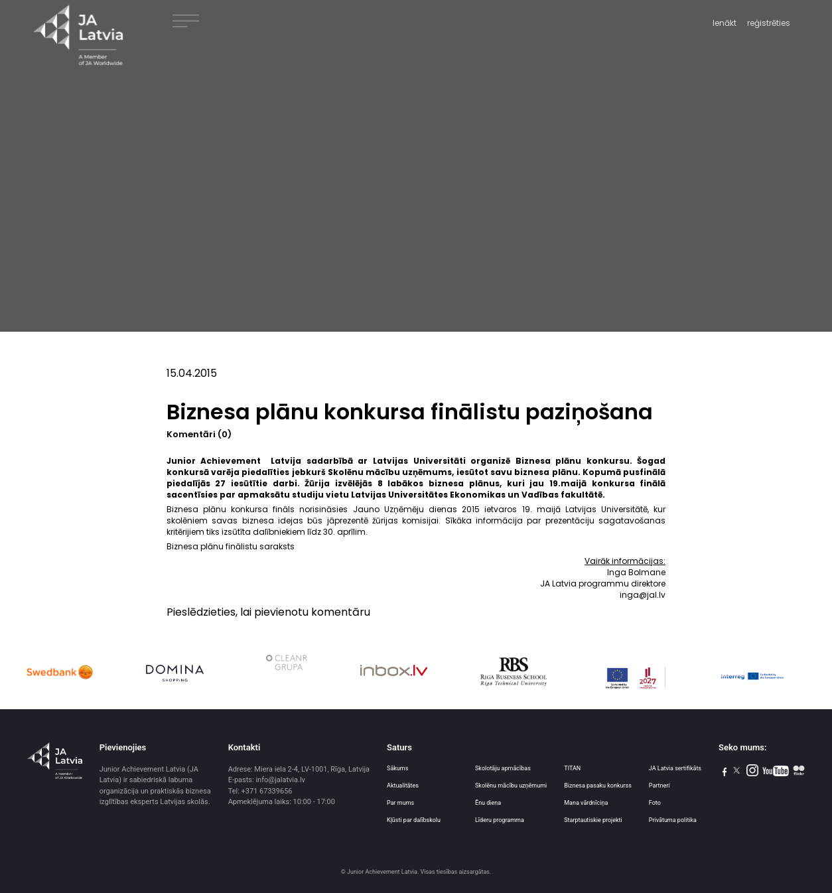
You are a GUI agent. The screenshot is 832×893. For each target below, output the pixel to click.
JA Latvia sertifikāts (675, 768)
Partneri (659, 785)
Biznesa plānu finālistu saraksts (231, 546)
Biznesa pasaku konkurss (598, 785)
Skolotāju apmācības (503, 768)
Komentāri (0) (199, 434)
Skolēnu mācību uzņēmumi (511, 785)
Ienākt (724, 23)
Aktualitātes (403, 785)
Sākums (397, 768)
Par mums (400, 802)
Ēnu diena (488, 802)
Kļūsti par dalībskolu (414, 820)
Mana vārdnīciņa (586, 802)
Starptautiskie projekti (593, 820)
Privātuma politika (673, 820)
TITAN (572, 768)
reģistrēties (768, 23)
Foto (655, 802)
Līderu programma (499, 820)
